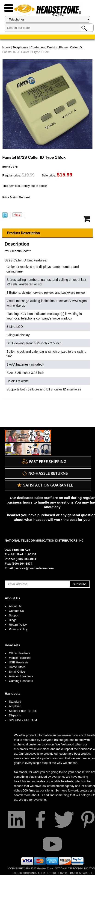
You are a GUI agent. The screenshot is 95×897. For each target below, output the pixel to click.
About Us (13, 598)
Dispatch (15, 715)
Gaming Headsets (21, 681)
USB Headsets (19, 662)
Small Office (17, 671)
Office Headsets (19, 653)
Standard (15, 701)
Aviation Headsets (21, 676)
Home (6, 47)
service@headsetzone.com (34, 568)
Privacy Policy (18, 629)
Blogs (13, 620)
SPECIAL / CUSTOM (23, 720)
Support (14, 615)
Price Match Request (16, 197)
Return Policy (18, 624)
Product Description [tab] (23, 233)
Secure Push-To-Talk (23, 710)
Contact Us (16, 611)
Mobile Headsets (20, 658)
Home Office (17, 667)
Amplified (15, 706)
